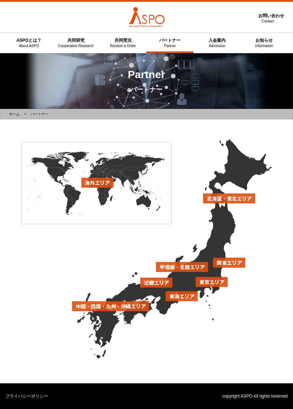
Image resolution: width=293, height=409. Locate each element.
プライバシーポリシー (26, 396)
